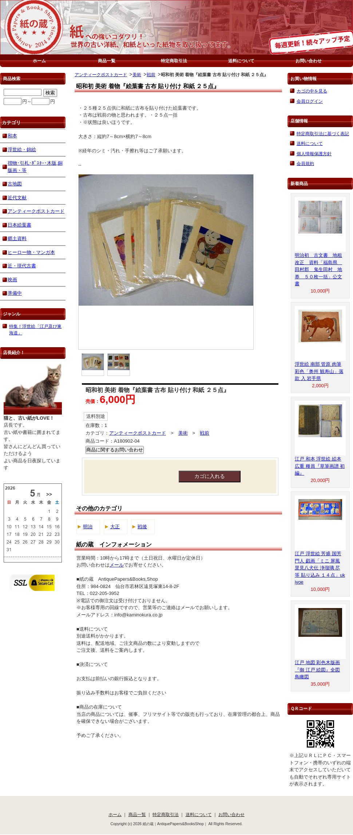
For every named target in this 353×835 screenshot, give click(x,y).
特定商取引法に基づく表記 (323, 133)
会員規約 (305, 163)
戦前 (151, 74)
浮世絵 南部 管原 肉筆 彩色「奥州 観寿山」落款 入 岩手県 (319, 371)
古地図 (15, 184)
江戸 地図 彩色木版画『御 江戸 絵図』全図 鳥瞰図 (317, 669)
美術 (136, 74)
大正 (115, 526)
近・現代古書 (22, 265)
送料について (241, 60)
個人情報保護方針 (314, 153)
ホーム (39, 60)
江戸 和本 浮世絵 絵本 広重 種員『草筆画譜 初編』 (320, 466)
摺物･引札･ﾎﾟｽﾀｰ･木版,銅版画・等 (35, 166)
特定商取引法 (174, 60)
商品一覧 (106, 60)
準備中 (15, 293)
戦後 (142, 526)
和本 (12, 135)
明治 (87, 526)
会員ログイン (310, 101)
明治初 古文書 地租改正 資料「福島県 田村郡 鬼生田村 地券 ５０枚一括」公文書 (318, 269)
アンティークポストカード (101, 74)
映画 (12, 279)
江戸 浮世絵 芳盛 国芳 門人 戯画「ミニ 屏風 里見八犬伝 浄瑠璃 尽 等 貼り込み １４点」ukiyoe (320, 568)
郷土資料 (17, 238)
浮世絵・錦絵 (22, 149)
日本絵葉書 (19, 225)
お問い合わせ (309, 60)
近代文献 (17, 197)
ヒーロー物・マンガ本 (31, 252)
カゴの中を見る (312, 91)
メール (117, 565)
